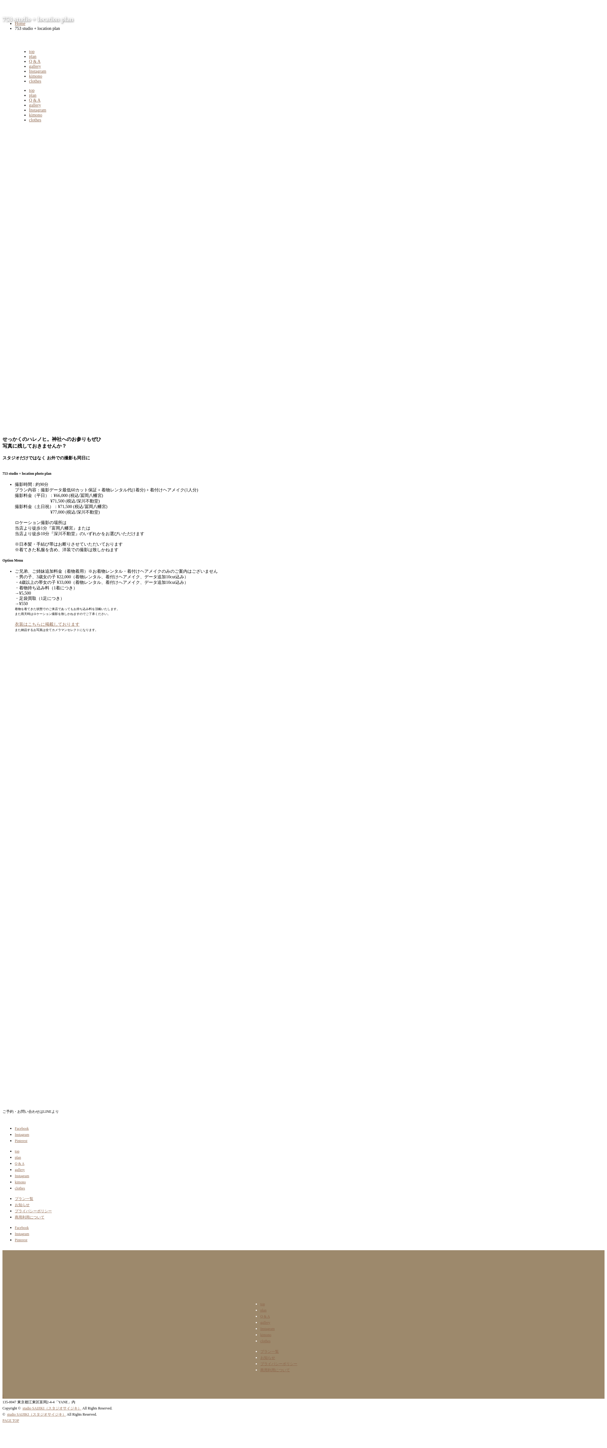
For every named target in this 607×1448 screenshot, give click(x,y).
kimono (35, 76)
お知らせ (22, 1205)
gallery (35, 66)
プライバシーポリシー (33, 1211)
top (32, 51)
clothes (35, 81)
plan (32, 56)
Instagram (37, 71)
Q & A (34, 61)
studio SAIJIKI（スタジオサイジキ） (52, 1408)
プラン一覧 (24, 1199)
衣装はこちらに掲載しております (47, 624)
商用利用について (29, 1217)
